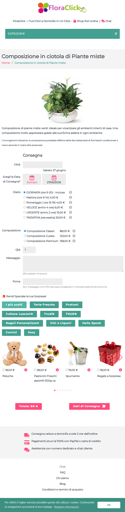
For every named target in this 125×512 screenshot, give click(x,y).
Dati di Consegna (86, 406)
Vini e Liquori (60, 323)
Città (17, 164)
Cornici (11, 332)
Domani (32, 179)
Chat (106, 21)
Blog (63, 483)
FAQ (62, 472)
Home (6, 62)
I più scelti (14, 304)
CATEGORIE (62, 33)
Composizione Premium (41, 241)
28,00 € (40, 370)
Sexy (31, 332)
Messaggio (13, 258)
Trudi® (49, 314)
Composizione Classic (39, 231)
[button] (54, 390)
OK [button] (109, 505)
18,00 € (8, 370)
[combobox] (42, 164)
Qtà (17, 249)
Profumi (72, 304)
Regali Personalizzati (22, 323)
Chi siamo (62, 478)
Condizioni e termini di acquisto (62, 489)
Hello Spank (91, 323)
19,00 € (72, 370)
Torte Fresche (44, 304)
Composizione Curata (39, 236)
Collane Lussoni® (19, 314)
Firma (16, 281)
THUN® (71, 314)
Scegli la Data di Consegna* (11, 179)
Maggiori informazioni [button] (66, 506)
